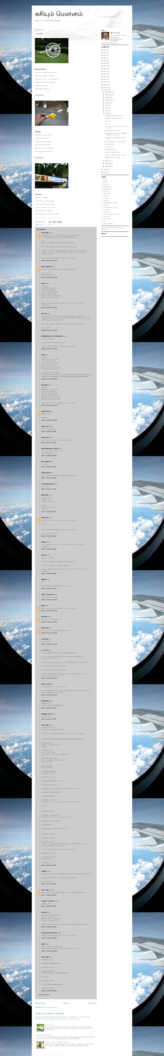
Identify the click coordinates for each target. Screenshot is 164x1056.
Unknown (44, 616)
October (107, 97)
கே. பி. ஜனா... (45, 890)
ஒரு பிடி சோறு (49, 1024)
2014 (105, 79)
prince (43, 944)
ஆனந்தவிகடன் (108, 189)
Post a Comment (44, 994)
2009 (105, 169)
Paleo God (44, 517)
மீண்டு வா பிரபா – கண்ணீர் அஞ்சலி (56, 1042)
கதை (104, 221)
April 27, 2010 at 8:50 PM (48, 938)
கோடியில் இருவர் (110, 149)
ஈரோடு (105, 196)
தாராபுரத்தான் (45, 461)
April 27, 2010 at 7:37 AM (48, 489)
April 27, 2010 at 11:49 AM (49, 633)
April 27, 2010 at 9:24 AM (48, 549)
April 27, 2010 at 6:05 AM (48, 478)
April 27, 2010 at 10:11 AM (49, 599)
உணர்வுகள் (106, 216)
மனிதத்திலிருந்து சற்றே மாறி (113, 115)
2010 (105, 90)
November (108, 95)
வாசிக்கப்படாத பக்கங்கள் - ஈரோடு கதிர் (49, 1013)
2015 (105, 76)
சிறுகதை (121, 227)
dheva (43, 283)
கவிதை (49, 224)
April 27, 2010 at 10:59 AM (49, 610)
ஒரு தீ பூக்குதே (109, 144)
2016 (105, 74)
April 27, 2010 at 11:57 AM (49, 678)
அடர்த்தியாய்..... (110, 147)
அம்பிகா (44, 871)
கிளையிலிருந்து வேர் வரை (111, 214)
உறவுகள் (106, 191)
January (107, 166)
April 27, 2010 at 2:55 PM (48, 865)
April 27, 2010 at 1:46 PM (48, 719)
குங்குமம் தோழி (108, 223)
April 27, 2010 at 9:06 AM (48, 536)
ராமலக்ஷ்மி (44, 639)
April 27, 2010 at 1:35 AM (48, 431)
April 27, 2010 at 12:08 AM (49, 405)
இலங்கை (106, 184)
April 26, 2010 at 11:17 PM (49, 349)
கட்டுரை (105, 198)
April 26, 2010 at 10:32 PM (49, 260)
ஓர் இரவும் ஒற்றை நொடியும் (113, 118)
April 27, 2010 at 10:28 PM (49, 951)
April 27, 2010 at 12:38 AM (49, 420)
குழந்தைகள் (106, 193)
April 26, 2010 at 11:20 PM (49, 379)
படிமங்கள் (108, 121)
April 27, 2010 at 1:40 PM (48, 708)
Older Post (92, 1003)
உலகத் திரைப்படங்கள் (110, 207)
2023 (105, 55)
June (106, 108)
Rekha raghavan (46, 266)
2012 (105, 84)
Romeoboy (44, 628)
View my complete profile (108, 43)
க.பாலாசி (44, 650)
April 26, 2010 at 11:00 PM (49, 330)
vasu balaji (44, 232)
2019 (105, 66)
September (108, 100)
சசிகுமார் (44, 542)
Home (66, 1003)
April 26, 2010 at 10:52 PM (49, 307)
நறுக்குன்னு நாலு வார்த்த (112, 130)
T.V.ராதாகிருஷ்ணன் (47, 484)
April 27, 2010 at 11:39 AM (49, 622)
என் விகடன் (107, 219)
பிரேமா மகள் (45, 684)
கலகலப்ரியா (45, 426)
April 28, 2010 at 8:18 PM (48, 991)
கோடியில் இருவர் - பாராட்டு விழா (115, 141)
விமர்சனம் (115, 227)
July (106, 105)
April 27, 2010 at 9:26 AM (48, 573)
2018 (105, 68)
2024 (105, 53)
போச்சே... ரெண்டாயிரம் (112, 152)
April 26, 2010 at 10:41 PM (49, 277)
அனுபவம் (43, 224)
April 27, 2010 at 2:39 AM (48, 455)
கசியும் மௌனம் (59, 13)
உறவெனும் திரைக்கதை (110, 202)
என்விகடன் (106, 212)
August (107, 102)
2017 (105, 71)
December (108, 92)
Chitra (43, 355)
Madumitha (44, 495)
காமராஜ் (43, 912)
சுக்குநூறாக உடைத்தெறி (44, 1035)
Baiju (43, 605)
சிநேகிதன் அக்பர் (46, 714)
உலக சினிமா (107, 209)
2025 (105, 50)
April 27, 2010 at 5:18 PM (48, 906)
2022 (105, 58)
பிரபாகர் (44, 313)
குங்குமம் (106, 205)
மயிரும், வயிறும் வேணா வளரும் (115, 155)
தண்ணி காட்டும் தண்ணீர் (112, 157)
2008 (105, 172)
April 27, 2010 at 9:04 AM (48, 511)
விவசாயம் (104, 229)
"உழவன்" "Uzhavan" (48, 901)
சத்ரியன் (43, 555)
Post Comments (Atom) (50, 1007)
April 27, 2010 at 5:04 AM (48, 467)
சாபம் (106, 123)
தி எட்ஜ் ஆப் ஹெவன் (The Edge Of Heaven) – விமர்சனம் (116, 134)
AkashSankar (45, 472)
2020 (105, 63)
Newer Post (40, 1003)
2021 (105, 60)
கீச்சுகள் (105, 182)
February (108, 163)
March (107, 161)
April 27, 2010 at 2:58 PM (48, 884)
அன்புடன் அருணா (47, 594)
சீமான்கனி (44, 385)
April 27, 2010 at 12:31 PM (49, 695)
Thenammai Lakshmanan (49, 933)
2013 (105, 82)
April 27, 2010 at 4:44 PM (48, 895)
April (106, 113)
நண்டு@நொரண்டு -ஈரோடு (49, 448)
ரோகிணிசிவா (45, 701)
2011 (105, 87)
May (106, 110)
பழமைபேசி (45, 411)
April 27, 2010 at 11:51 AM (49, 644)
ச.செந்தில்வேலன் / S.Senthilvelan (51, 336)
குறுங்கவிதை (107, 186)
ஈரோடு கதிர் (45, 725)
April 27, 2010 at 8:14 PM (48, 927)
